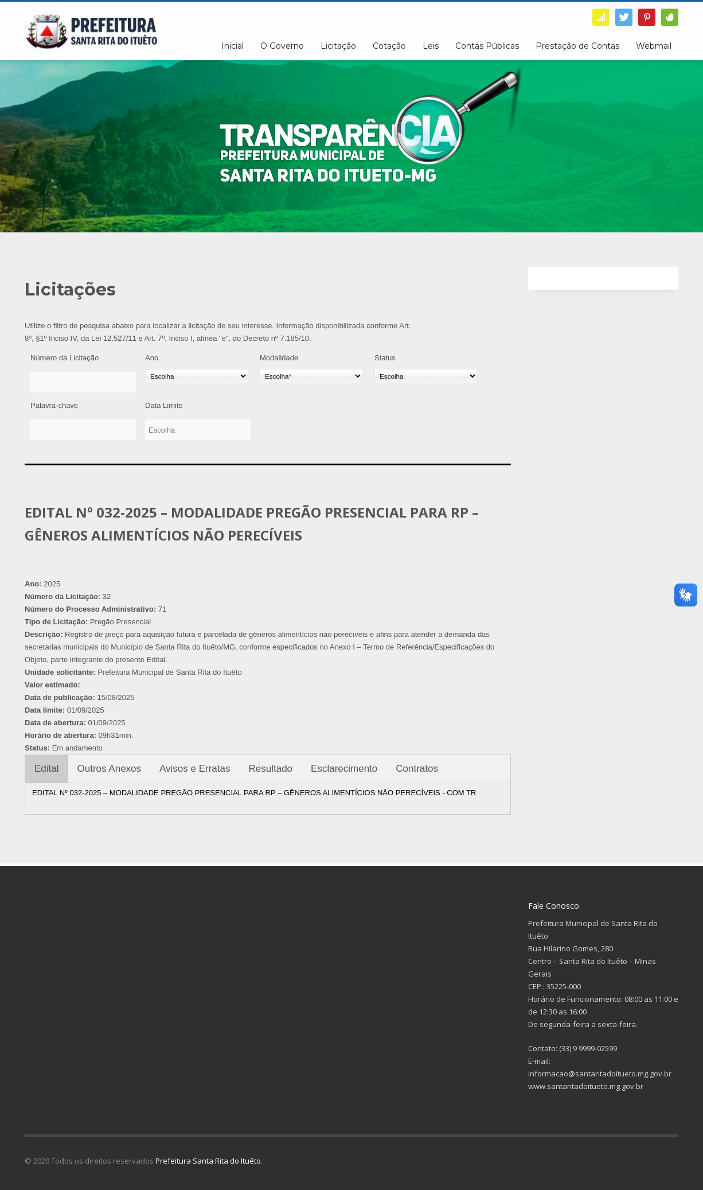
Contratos (417, 768)
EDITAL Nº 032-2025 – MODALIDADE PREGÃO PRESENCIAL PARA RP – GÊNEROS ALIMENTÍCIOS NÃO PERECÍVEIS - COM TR (254, 792)
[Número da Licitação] (83, 382)
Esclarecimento (344, 768)
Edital (46, 768)
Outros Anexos (109, 768)
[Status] (426, 376)
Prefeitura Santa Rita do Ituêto (208, 1161)
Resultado (271, 768)
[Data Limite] (198, 429)
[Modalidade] (311, 376)
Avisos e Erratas (194, 768)
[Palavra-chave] (83, 429)
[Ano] (196, 376)
